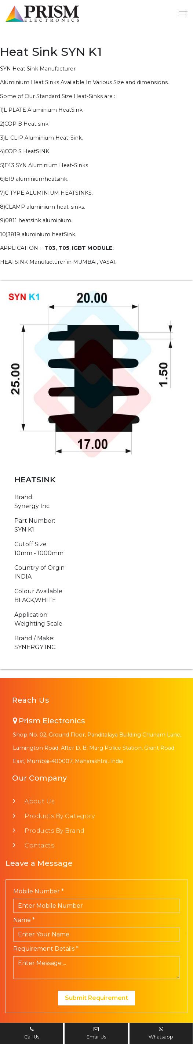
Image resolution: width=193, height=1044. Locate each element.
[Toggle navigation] (180, 13)
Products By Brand (52, 830)
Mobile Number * (38, 891)
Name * (24, 920)
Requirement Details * (46, 948)
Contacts (37, 845)
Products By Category (57, 816)
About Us (37, 801)
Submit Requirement (96, 997)
